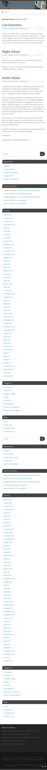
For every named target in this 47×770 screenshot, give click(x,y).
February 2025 (8, 244)
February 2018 (8, 350)
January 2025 (8, 248)
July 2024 (7, 261)
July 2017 (7, 353)
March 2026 (8, 215)
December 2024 (9, 251)
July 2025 (7, 228)
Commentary (8, 387)
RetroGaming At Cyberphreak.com (21, 4)
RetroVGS (7, 400)
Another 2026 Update (11, 172)
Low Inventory (12, 25)
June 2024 (7, 264)
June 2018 (7, 340)
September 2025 (9, 225)
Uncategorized (23, 28)
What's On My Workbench (12, 410)
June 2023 (7, 274)
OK (41, 154)
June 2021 (7, 287)
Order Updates (9, 169)
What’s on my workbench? (18, 200)
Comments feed (9, 428)
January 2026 (8, 218)
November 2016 (9, 369)
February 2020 (8, 317)
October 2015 (8, 376)
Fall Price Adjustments (11, 179)
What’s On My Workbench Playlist (30, 190)
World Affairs (11, 78)
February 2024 (8, 271)
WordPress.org (9, 431)
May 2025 (7, 234)
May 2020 (7, 307)
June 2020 (7, 304)
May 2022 (7, 281)
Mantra (33, 765)
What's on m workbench (11, 407)
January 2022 (8, 284)
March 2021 (8, 290)
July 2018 (7, 336)
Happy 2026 (8, 176)
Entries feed (8, 425)
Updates (7, 166)
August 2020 (8, 297)
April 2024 (7, 267)
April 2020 (7, 310)
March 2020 (8, 313)
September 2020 (9, 294)
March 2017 (8, 363)
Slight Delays (11, 51)
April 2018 (7, 343)
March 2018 (8, 346)
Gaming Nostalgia (9, 394)
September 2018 (9, 330)
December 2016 (9, 366)
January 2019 (8, 323)
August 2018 (8, 333)
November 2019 (9, 320)
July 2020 (7, 300)
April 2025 (7, 238)
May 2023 (7, 277)
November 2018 (9, 327)
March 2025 (8, 241)
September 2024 (9, 254)
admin (5, 28)
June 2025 (7, 231)
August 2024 (8, 257)
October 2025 (8, 221)
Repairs (6, 397)
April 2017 (7, 359)
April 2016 (7, 373)
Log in (6, 422)
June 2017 (7, 356)
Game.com (7, 390)
